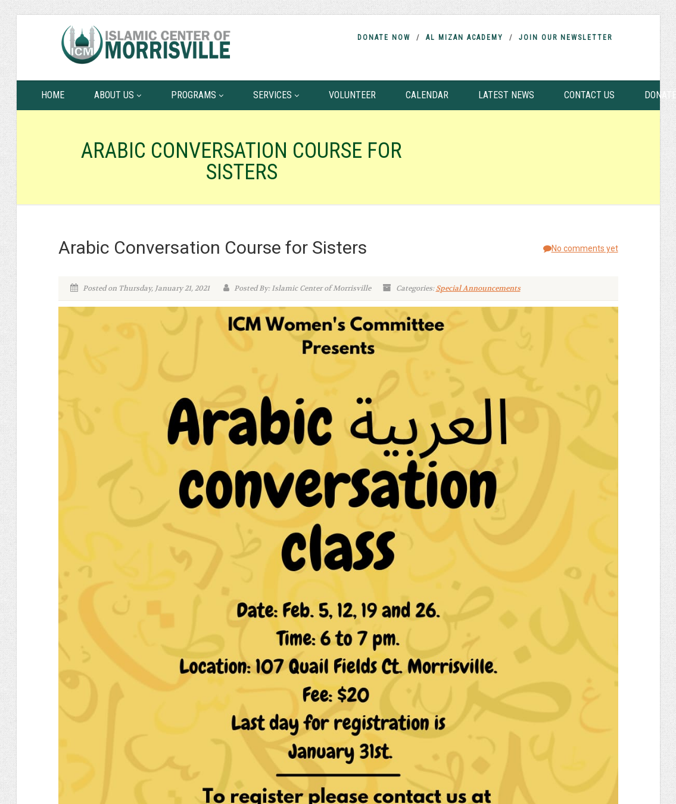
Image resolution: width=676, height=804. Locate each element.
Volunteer (352, 95)
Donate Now (383, 37)
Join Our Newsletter (565, 37)
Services (276, 95)
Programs (197, 95)
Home (52, 95)
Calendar (427, 95)
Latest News (506, 95)
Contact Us (589, 95)
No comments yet (580, 248)
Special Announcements (478, 288)
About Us (117, 95)
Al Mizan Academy (464, 37)
